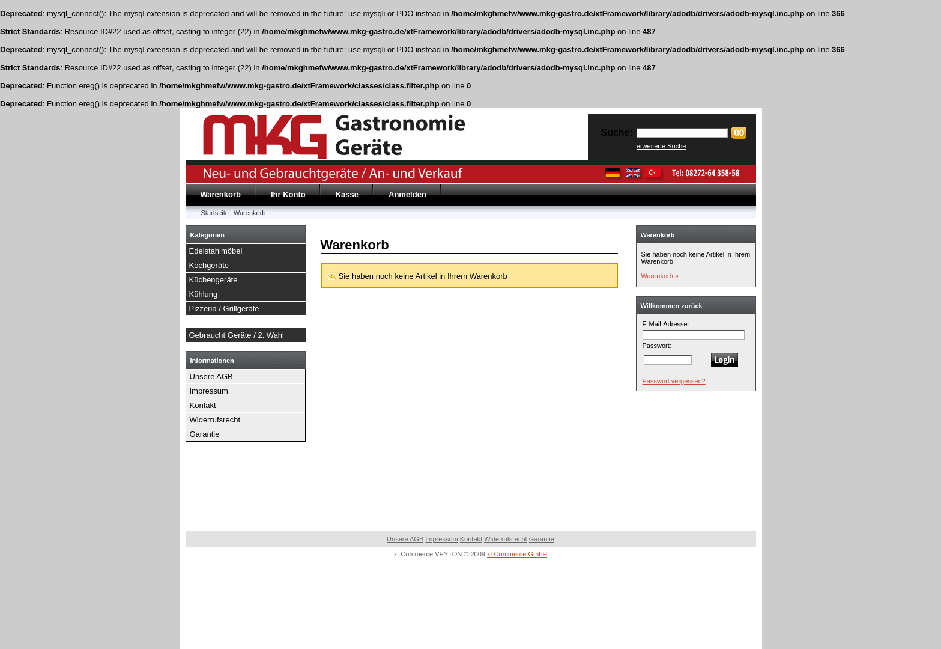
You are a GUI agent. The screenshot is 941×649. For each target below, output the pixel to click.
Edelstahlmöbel (216, 250)
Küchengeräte (213, 279)
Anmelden (407, 194)
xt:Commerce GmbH (517, 554)
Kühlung (203, 294)
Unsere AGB (211, 376)
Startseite (215, 212)
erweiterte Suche (661, 146)
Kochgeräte (209, 265)
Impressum (209, 390)
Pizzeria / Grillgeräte (224, 308)
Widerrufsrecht (215, 419)
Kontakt (203, 405)
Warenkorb (221, 194)
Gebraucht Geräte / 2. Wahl (236, 335)
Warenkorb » (660, 275)
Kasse (347, 194)
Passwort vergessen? (674, 381)
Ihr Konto (288, 194)
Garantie (205, 434)
